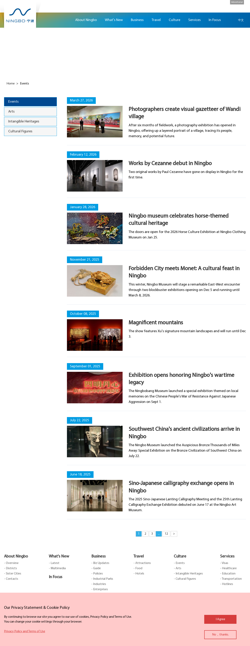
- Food (137, 568)
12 (166, 533)
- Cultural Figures (185, 579)
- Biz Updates (100, 563)
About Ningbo (16, 556)
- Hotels (138, 573)
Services (227, 556)
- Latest (54, 563)
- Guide (96, 568)
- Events (179, 563)
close (6, 607)
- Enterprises (99, 589)
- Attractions (142, 563)
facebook (244, 38)
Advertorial (237, 2)
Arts (11, 112)
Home (66, 20)
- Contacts (11, 579)
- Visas (224, 563)
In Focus (55, 577)
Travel (138, 556)
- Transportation (231, 579)
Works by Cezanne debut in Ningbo (170, 164)
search (231, 20)
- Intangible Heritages (188, 573)
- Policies (97, 573)
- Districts (10, 568)
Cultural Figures (20, 131)
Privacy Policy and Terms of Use (24, 631)
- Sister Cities (12, 573)
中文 (241, 20)
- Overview (11, 563)
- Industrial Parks (102, 579)
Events (13, 102)
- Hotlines (226, 584)
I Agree (220, 619)
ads (244, 73)
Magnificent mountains (156, 323)
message (244, 61)
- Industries (98, 584)
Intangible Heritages (23, 121)
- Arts (177, 568)
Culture (180, 556)
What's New (59, 556)
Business (98, 556)
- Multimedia (57, 568)
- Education (227, 573)
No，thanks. (220, 634)
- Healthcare (228, 568)
